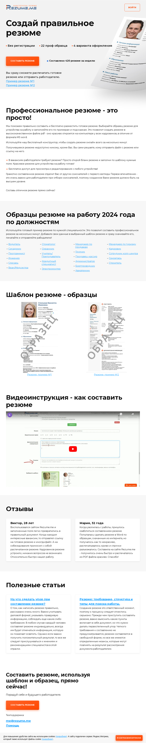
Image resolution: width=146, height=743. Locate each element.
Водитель (14, 244)
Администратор (85, 261)
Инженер (14, 258)
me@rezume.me (18, 721)
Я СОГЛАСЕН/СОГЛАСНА (128, 738)
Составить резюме (23, 61)
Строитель (115, 263)
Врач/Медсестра (18, 267)
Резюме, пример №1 (39, 374)
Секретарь (115, 258)
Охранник (48, 248)
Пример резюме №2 (20, 85)
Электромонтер (51, 268)
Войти (132, 7)
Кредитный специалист (49, 263)
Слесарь (13, 263)
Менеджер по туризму (122, 244)
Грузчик (80, 251)
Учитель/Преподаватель (51, 255)
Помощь (12, 725)
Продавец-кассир (86, 256)
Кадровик (115, 248)
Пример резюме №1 (20, 81)
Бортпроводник (85, 266)
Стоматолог (48, 244)
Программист (16, 253)
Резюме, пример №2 (106, 374)
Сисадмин (14, 248)
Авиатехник (82, 270)
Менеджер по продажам (83, 246)
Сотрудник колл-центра (123, 253)
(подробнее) (61, 736)
